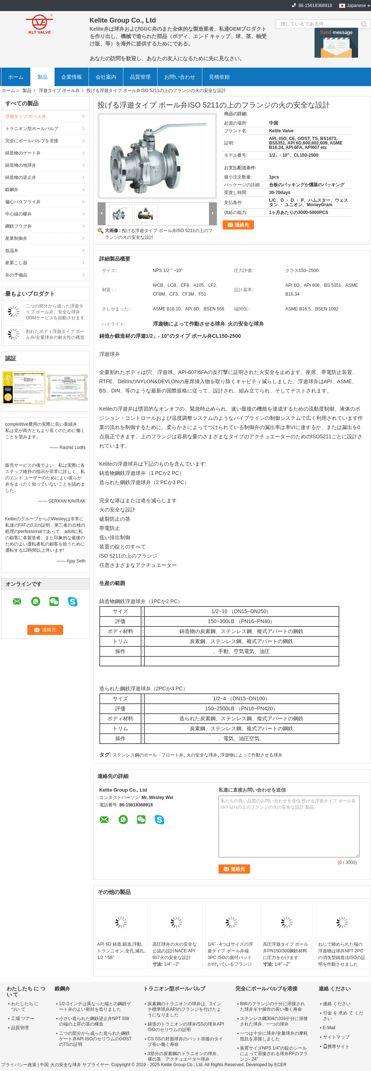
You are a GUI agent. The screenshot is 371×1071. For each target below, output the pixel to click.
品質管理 (140, 77)
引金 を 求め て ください (343, 1015)
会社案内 (106, 77)
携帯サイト (336, 1046)
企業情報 (71, 77)
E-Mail (329, 1027)
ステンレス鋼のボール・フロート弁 (148, 755)
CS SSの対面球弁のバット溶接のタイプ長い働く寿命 (185, 1041)
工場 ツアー (22, 1018)
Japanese (356, 5)
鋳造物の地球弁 (20, 165)
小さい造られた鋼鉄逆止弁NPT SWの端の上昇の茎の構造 (94, 1021)
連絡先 (242, 225)
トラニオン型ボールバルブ (31, 128)
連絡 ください (337, 1003)
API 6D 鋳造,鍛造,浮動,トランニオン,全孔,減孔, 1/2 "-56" (121, 951)
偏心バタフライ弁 (23, 201)
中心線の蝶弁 (18, 214)
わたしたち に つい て (25, 1006)
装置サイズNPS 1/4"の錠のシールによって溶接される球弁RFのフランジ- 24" (274, 1054)
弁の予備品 (16, 275)
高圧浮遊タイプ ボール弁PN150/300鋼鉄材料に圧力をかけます (285, 951)
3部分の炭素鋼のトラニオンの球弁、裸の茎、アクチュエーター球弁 (184, 1056)
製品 (42, 77)
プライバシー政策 (19, 1064)
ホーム (16, 77)
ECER (280, 1064)
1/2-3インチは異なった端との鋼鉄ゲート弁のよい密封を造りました (95, 1006)
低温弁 (11, 250)
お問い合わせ (179, 77)
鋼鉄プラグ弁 (18, 226)
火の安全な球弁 (201, 755)
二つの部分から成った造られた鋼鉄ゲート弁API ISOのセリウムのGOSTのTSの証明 (95, 1039)
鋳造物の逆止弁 (20, 177)
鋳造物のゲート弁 (23, 153)
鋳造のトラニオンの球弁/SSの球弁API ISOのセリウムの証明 (186, 1026)
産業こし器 (16, 262)
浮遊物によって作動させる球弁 (251, 755)
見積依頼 (219, 77)
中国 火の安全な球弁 (60, 1064)
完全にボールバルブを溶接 (31, 140)
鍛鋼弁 (11, 189)
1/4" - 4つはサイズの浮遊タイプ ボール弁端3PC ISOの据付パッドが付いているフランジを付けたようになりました (230, 961)
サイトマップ (336, 1037)
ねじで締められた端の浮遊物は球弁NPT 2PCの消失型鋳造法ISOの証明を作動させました (342, 954)
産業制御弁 (16, 238)
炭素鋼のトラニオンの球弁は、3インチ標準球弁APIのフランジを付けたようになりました (184, 1009)
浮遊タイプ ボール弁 (59, 90)
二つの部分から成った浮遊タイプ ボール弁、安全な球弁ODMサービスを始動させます (55, 311)
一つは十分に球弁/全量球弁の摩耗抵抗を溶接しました (274, 1036)
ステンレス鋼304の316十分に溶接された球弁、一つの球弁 (274, 1021)
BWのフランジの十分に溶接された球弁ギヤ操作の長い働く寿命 (272, 1006)
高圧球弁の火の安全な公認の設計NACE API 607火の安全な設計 (174, 951)
